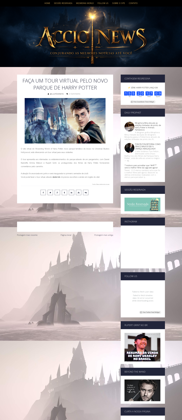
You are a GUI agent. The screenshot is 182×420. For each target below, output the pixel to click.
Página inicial (66, 224)
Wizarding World (85, 3)
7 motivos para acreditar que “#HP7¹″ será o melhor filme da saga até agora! (140, 166)
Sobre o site (118, 3)
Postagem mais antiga (103, 224)
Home (47, 3)
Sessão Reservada (63, 3)
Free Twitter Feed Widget (150, 312)
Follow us (103, 3)
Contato (133, 3)
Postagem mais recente (27, 224)
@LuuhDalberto (57, 94)
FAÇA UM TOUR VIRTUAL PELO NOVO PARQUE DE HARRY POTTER (65, 84)
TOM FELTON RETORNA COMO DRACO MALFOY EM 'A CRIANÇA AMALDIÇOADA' (148, 146)
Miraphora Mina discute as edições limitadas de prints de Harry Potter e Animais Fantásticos (148, 126)
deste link (56, 177)
